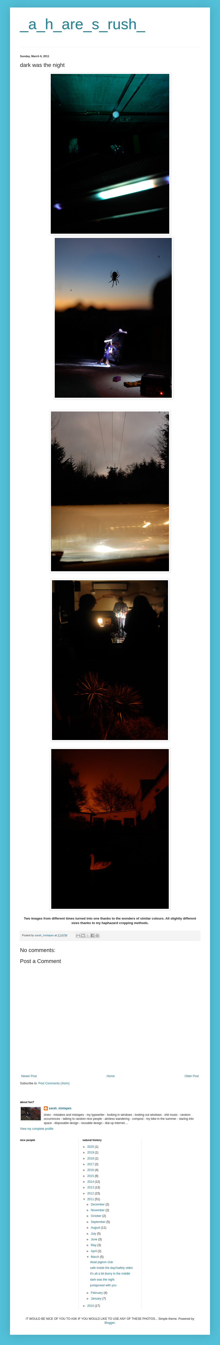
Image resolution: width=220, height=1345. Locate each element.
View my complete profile (36, 1129)
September (98, 1222)
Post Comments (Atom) (54, 1083)
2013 (91, 1187)
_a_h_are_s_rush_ (82, 24)
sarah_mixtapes (60, 1108)
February (97, 1293)
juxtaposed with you (103, 1285)
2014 (91, 1181)
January (96, 1298)
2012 (91, 1193)
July (94, 1233)
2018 (91, 1158)
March (95, 1257)
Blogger (109, 1323)
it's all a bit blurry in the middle (110, 1273)
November (98, 1210)
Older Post (191, 1076)
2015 (91, 1176)
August (96, 1227)
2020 (91, 1147)
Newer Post (29, 1076)
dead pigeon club (101, 1262)
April (94, 1251)
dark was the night (102, 1279)
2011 (91, 1199)
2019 (91, 1152)
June (94, 1239)
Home (111, 1076)
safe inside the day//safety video (111, 1268)
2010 (91, 1306)
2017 (91, 1164)
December (98, 1204)
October (96, 1216)
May (94, 1245)
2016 (91, 1170)
